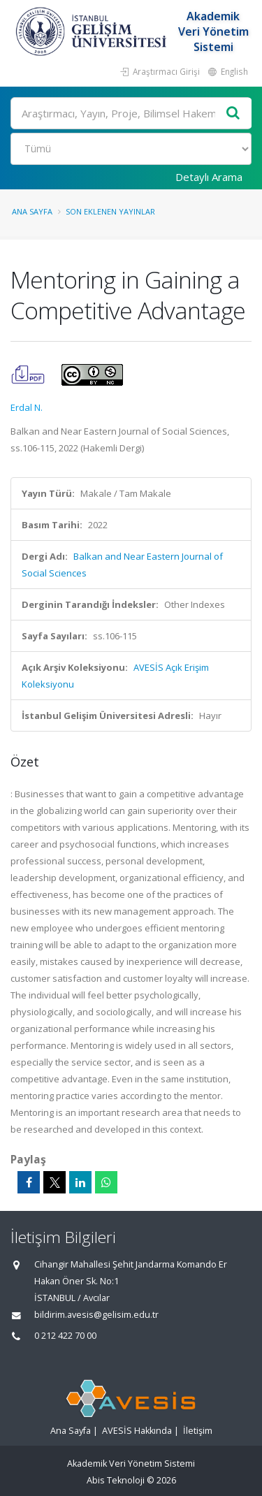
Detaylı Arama (208, 177)
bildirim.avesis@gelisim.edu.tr (96, 1315)
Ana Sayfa (32, 211)
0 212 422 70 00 (65, 1336)
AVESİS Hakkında (137, 1431)
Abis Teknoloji (116, 1480)
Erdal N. (26, 407)
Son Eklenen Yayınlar (110, 211)
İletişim (197, 1431)
